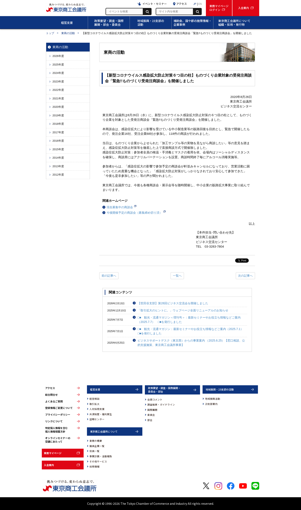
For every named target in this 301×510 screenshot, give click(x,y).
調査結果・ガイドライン (161, 404)
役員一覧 (94, 451)
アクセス (50, 388)
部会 (149, 420)
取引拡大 (94, 404)
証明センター (97, 419)
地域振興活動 (212, 398)
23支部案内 (211, 404)
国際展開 (152, 409)
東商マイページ (52, 453)
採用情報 (94, 466)
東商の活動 (68, 33)
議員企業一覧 (97, 446)
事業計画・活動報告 (100, 456)
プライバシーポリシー (57, 414)
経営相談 (94, 398)
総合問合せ (51, 394)
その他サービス (98, 461)
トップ (50, 33)
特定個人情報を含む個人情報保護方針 (56, 429)
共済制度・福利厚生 (100, 414)
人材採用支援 (97, 409)
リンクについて (54, 421)
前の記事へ (109, 275)
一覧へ (177, 275)
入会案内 (49, 465)
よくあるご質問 (54, 401)
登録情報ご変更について (59, 408)
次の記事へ (245, 275)
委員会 (151, 414)
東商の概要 (95, 440)
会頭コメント (154, 399)
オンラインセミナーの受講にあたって (57, 439)
